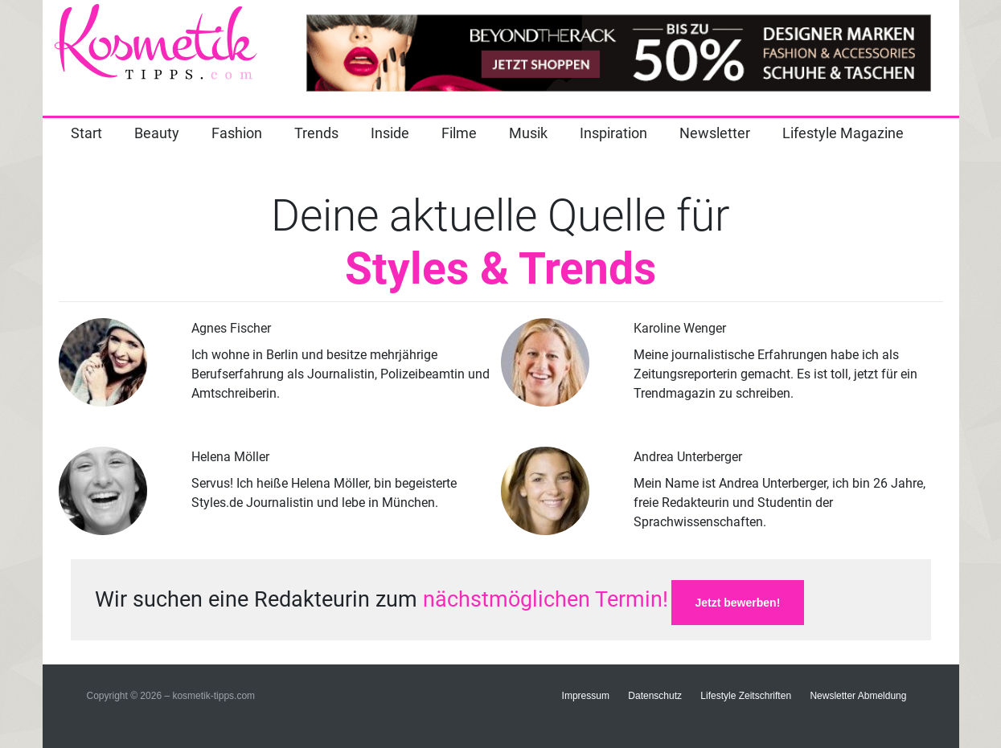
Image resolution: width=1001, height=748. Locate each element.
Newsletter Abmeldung (858, 695)
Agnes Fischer (231, 328)
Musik (528, 133)
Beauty (156, 133)
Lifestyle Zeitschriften (745, 695)
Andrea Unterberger (688, 456)
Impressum (585, 695)
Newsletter (714, 133)
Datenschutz (655, 695)
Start (86, 133)
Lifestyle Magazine (843, 133)
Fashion (236, 133)
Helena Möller (230, 456)
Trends (316, 133)
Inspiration (613, 133)
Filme (459, 133)
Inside (390, 133)
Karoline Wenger (680, 328)
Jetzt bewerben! (738, 602)
